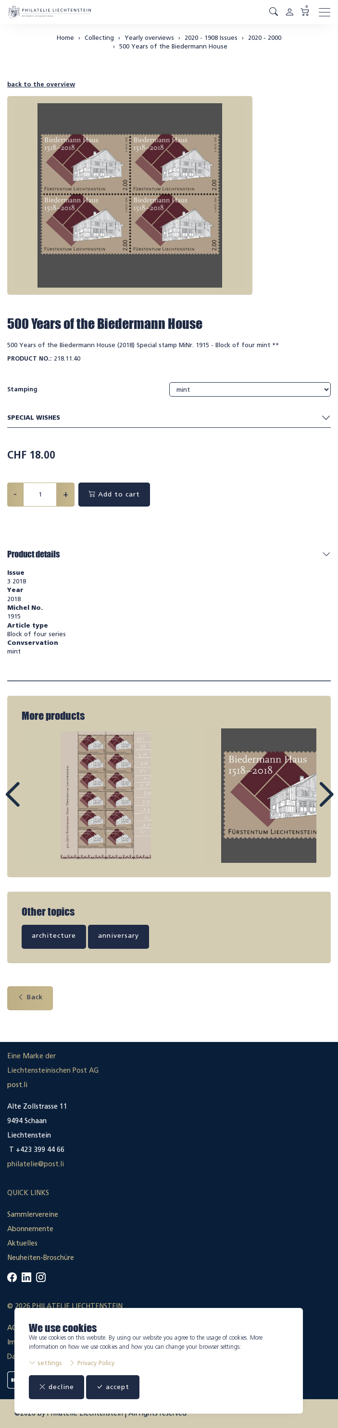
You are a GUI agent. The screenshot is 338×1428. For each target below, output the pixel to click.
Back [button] (30, 997)
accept (112, 1387)
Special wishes (169, 418)
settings (45, 1363)
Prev (34, 803)
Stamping (22, 389)
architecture (54, 936)
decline (56, 1387)
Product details (33, 554)
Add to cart (114, 494)
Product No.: (29, 358)
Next (304, 803)
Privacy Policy (91, 1363)
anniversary (118, 936)
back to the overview (41, 84)
